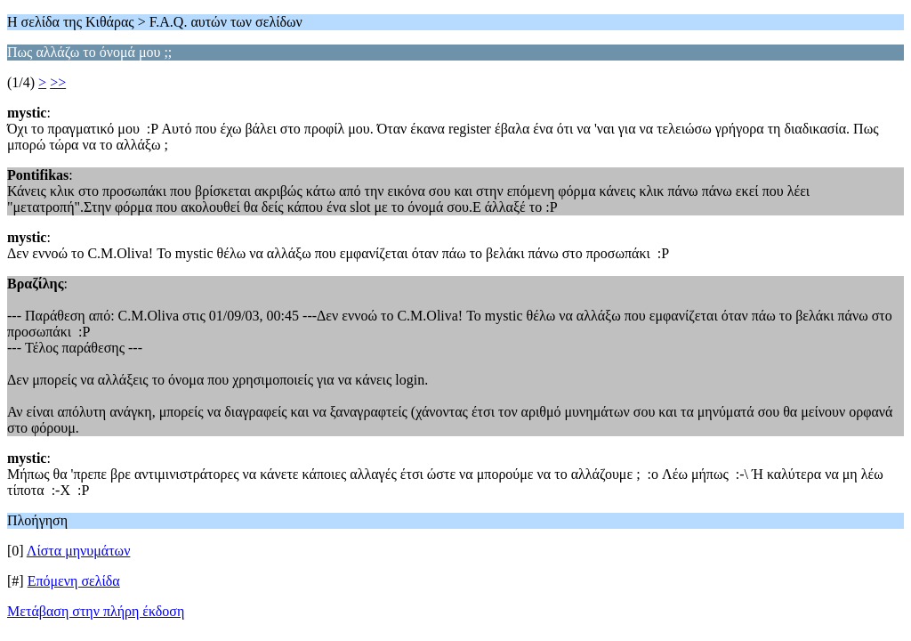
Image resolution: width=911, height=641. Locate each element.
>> (58, 82)
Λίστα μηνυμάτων (79, 550)
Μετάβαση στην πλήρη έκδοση (95, 611)
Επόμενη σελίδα (74, 580)
